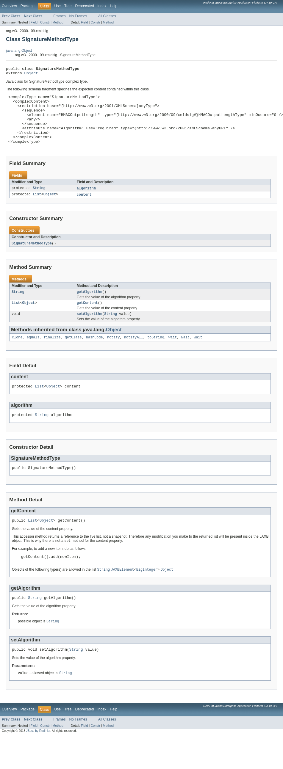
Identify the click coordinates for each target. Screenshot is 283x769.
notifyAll (133, 353)
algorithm (86, 201)
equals (33, 353)
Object (31, 74)
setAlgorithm (89, 329)
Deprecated (84, 6)
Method (57, 22)
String (39, 201)
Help (113, 6)
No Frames (78, 16)
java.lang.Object (19, 50)
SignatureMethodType (32, 256)
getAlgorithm (89, 305)
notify (113, 353)
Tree (68, 6)
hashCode (94, 353)
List (37, 207)
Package (28, 6)
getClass (73, 353)
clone (17, 353)
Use (57, 6)
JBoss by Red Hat (38, 755)
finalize (52, 353)
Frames (59, 16)
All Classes (107, 16)
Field (33, 22)
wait (172, 353)
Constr (45, 22)
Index (101, 6)
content (84, 207)
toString (155, 353)
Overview (9, 6)
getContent (87, 317)
